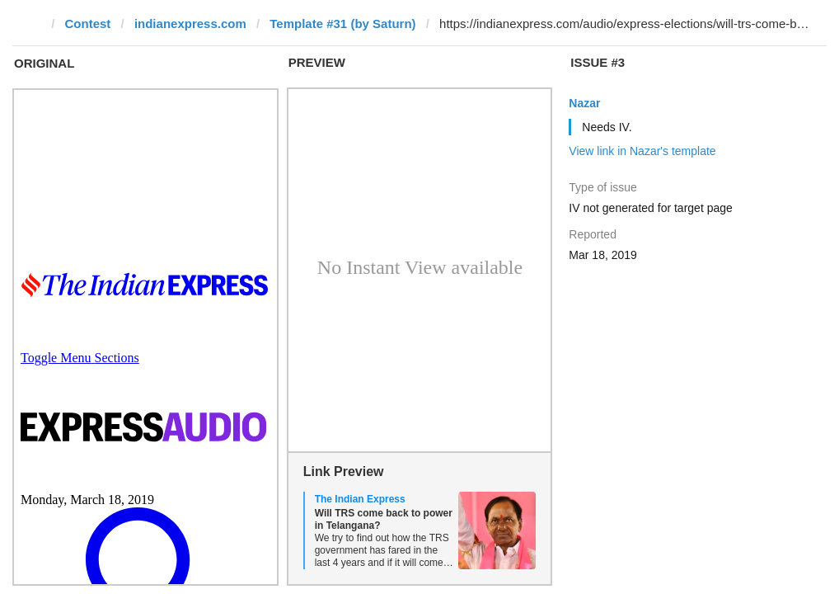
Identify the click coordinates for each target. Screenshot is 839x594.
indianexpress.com (190, 23)
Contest (88, 23)
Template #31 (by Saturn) (342, 23)
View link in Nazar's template (642, 151)
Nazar (584, 103)
